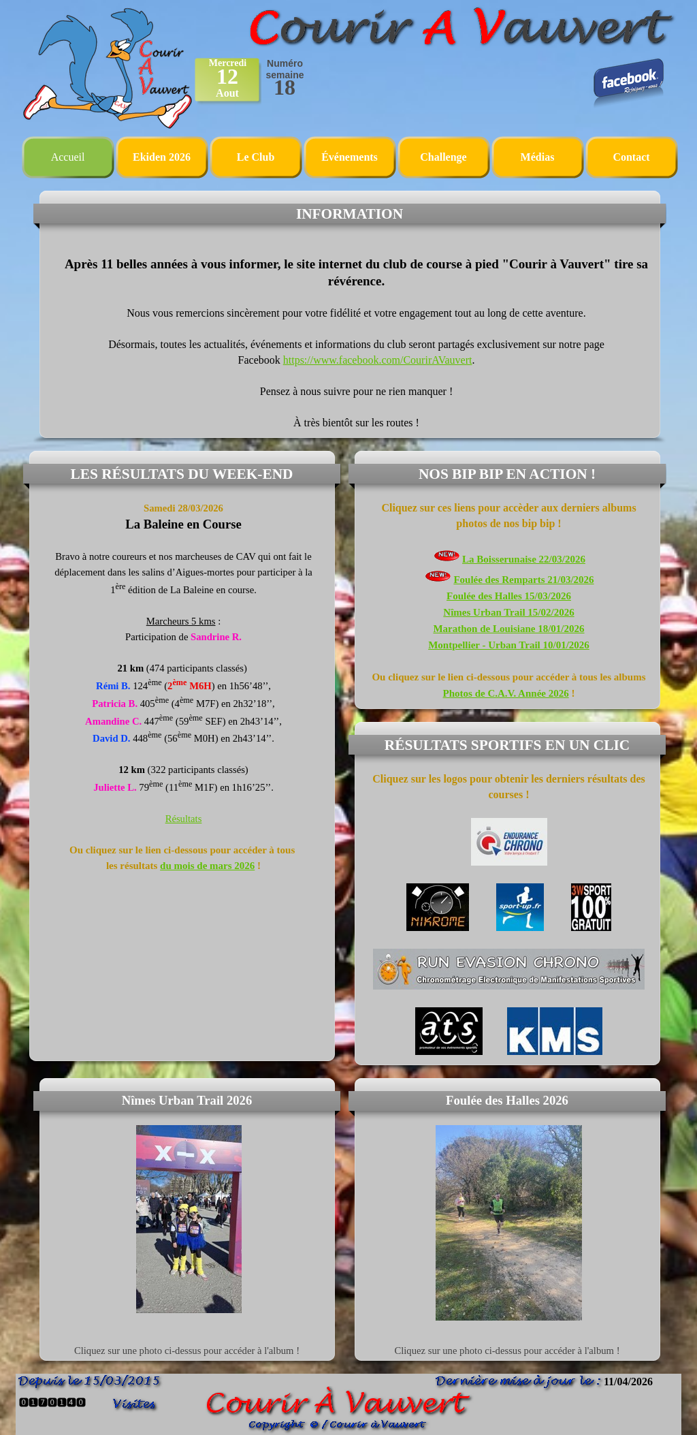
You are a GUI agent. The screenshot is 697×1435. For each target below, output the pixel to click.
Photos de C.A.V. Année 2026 (506, 693)
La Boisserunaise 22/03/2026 (523, 559)
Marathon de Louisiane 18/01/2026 (508, 628)
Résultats (183, 818)
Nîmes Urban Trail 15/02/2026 (508, 612)
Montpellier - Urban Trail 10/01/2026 (508, 645)
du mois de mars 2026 (207, 865)
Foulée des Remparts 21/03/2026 (523, 579)
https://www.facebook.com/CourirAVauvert (377, 360)
